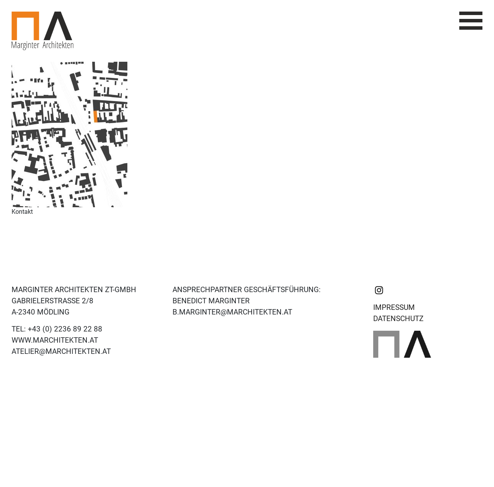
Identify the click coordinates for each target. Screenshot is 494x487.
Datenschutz (398, 318)
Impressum (394, 307)
